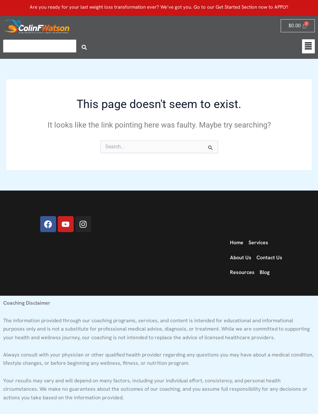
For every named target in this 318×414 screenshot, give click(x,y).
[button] (308, 46)
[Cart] (298, 25)
